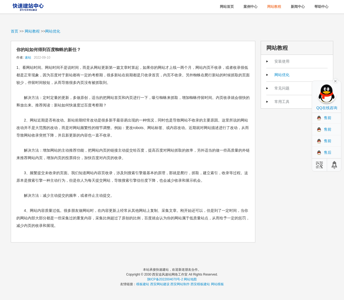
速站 (28, 57)
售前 (327, 118)
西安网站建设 (160, 284)
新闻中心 (298, 7)
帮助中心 (321, 7)
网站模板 (217, 284)
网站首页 (227, 7)
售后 (327, 152)
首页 (14, 31)
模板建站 (142, 284)
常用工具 (281, 101)
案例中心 (250, 7)
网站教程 (274, 7)
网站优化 (52, 31)
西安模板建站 (200, 284)
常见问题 (281, 88)
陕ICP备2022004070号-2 (165, 279)
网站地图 (190, 279)
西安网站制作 (180, 284)
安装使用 (281, 61)
